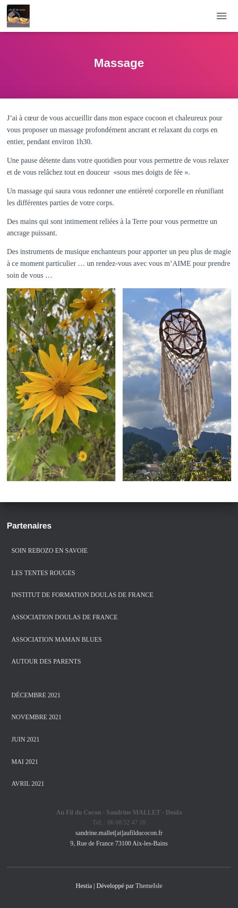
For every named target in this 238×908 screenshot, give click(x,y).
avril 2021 (27, 783)
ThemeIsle (148, 885)
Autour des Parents (46, 661)
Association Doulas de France (64, 617)
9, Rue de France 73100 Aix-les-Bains (119, 843)
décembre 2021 (36, 695)
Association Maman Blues (56, 639)
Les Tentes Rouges (43, 573)
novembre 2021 (36, 717)
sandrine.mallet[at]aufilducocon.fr (118, 833)
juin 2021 (25, 739)
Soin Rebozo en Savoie (49, 550)
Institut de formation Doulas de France (82, 594)
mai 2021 (24, 761)
